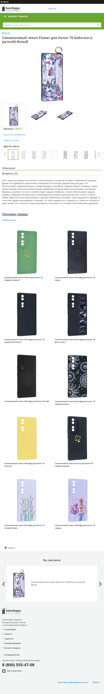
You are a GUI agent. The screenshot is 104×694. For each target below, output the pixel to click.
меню (5, 2)
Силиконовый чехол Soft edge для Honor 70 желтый (24, 464)
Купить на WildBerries (14, 134)
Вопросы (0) (9, 173)
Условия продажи (12, 643)
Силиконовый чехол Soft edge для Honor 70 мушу (75, 278)
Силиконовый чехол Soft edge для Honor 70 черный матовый (24, 340)
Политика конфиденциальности (73, 682)
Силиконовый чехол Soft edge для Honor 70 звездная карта (75, 402)
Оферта (96, 682)
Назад (6, 33)
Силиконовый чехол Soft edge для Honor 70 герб (26, 401)
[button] (5, 154)
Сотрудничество (12, 654)
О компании (10, 629)
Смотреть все (9, 220)
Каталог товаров (15, 16)
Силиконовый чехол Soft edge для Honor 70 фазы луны (75, 340)
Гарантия (8, 638)
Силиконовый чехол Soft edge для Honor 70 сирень (75, 526)
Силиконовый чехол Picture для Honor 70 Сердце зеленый (23, 278)
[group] (13, 154)
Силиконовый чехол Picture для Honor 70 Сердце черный (74, 464)
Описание (8, 168)
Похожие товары (15, 214)
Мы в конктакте (12, 671)
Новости (8, 634)
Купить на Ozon (11, 140)
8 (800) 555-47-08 (18, 664)
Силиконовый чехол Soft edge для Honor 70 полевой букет (24, 526)
